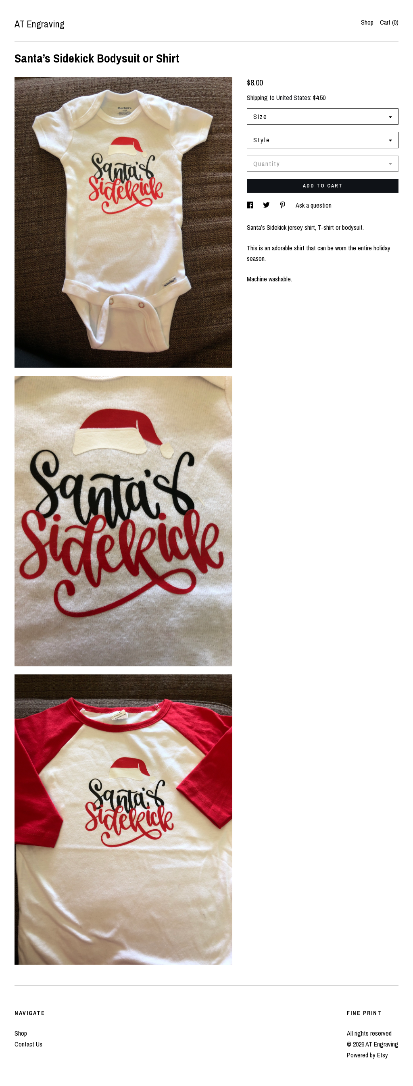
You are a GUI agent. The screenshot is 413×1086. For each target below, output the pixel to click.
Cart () (389, 22)
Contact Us (28, 1044)
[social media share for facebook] (251, 205)
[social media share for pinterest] (284, 205)
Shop (367, 22)
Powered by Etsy (367, 1055)
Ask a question (314, 205)
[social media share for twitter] (267, 205)
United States (293, 97)
